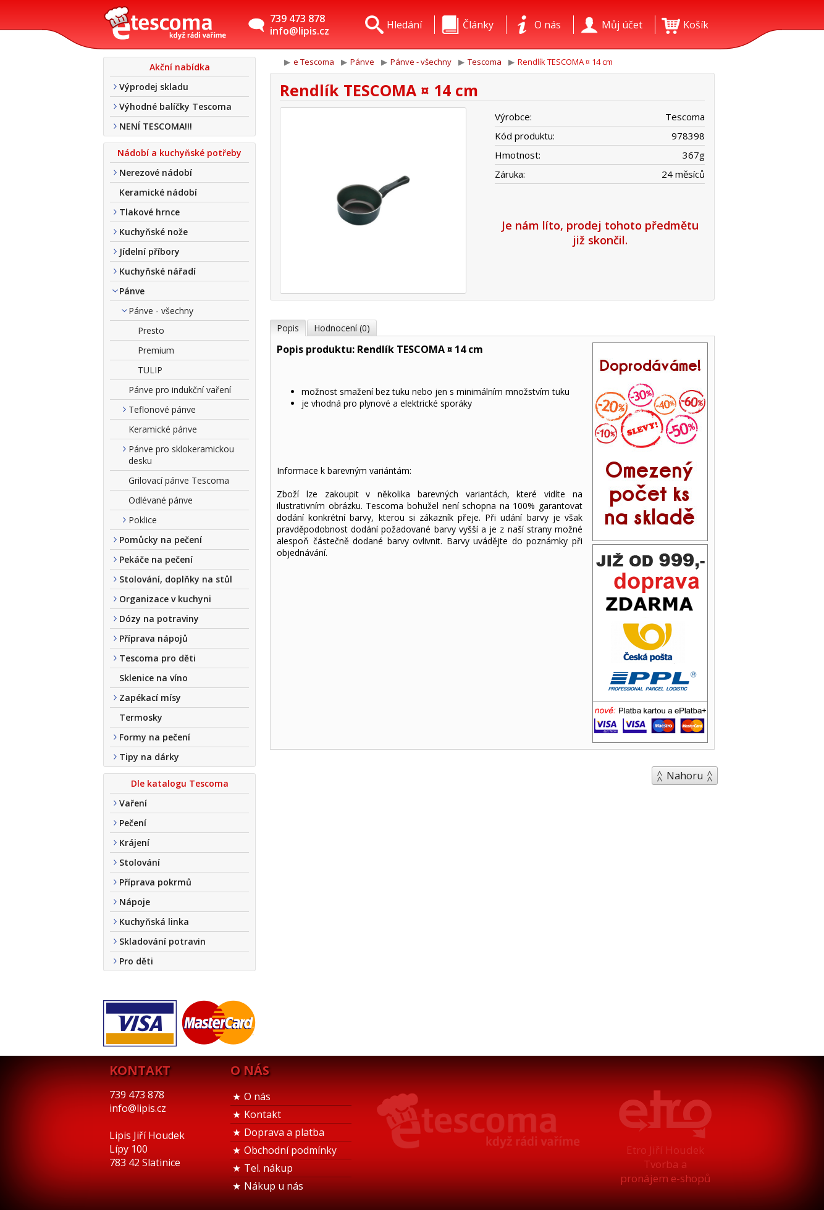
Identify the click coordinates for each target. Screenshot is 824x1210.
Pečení (132, 823)
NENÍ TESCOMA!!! (155, 126)
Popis (288, 328)
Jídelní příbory (149, 251)
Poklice (142, 520)
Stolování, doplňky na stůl (175, 579)
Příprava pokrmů (155, 882)
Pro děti (136, 961)
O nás (257, 1096)
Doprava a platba (284, 1132)
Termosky (140, 717)
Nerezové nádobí (155, 172)
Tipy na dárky (149, 757)
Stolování (139, 862)
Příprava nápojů (153, 638)
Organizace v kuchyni (165, 599)
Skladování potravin (162, 941)
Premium (156, 350)
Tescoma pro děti (157, 658)
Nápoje (134, 902)
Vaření (133, 803)
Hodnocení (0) (342, 328)
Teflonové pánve (162, 409)
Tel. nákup (268, 1168)
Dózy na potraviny (159, 618)
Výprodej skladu (153, 87)
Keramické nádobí (158, 192)
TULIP (150, 370)
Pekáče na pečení (156, 559)
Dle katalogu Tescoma (180, 783)
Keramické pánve (162, 429)
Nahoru (684, 775)
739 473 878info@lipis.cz (299, 24)
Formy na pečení (154, 737)
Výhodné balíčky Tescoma (175, 106)
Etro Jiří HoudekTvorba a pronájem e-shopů (665, 1164)
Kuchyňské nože (153, 232)
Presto (151, 330)
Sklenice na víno (153, 678)
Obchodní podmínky (290, 1150)
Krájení (134, 842)
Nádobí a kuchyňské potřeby (179, 153)
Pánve (132, 291)
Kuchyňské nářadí (157, 271)
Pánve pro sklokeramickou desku (181, 454)
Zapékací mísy (150, 697)
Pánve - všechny (160, 311)
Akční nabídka (179, 67)
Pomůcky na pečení (160, 539)
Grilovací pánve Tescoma (178, 480)
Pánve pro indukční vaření (179, 390)
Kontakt (262, 1114)
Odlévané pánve (160, 500)
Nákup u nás (273, 1186)
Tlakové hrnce (149, 212)
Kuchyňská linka (154, 921)
